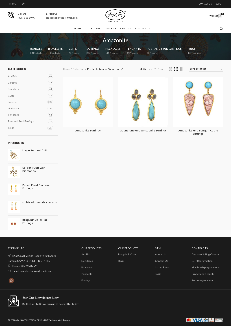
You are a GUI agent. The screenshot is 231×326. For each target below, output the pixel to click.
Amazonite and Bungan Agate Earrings (198, 132)
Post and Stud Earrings (21, 121)
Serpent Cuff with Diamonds (33, 169)
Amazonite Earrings (88, 130)
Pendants (13, 114)
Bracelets (13, 89)
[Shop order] (206, 69)
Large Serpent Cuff (34, 150)
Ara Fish (12, 76)
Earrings (12, 101)
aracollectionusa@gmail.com (62, 17)
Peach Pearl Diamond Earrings (36, 187)
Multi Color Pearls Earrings (39, 202)
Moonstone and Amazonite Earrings (143, 130)
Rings (11, 127)
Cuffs (11, 95)
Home (66, 69)
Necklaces (13, 108)
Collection (78, 69)
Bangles (12, 82)
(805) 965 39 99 (26, 17)
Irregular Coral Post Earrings (35, 221)
